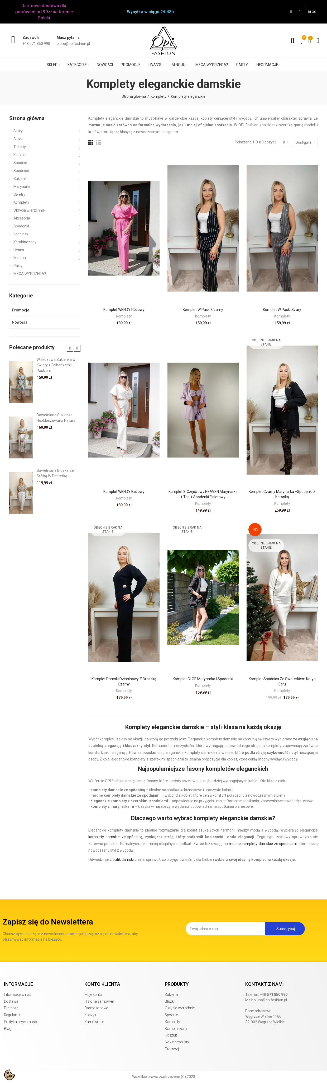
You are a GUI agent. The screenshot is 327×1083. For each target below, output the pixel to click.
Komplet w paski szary (282, 309)
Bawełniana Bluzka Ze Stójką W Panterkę (55, 473)
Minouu (19, 258)
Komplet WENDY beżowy (124, 491)
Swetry (19, 194)
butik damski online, (129, 859)
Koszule (20, 155)
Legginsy (20, 234)
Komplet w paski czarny (203, 309)
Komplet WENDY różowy (124, 309)
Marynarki (21, 186)
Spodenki (21, 226)
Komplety (124, 316)
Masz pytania (68, 37)
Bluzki (18, 139)
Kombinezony (24, 242)
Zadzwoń (30, 37)
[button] (312, 11)
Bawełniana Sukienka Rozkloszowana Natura (56, 418)
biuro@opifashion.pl (270, 1000)
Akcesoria (21, 218)
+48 (273, 994)
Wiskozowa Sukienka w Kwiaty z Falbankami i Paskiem (56, 365)
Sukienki (20, 178)
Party (17, 266)
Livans (18, 250)
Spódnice (21, 171)
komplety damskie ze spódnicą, (115, 837)
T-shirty (19, 147)
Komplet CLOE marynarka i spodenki (203, 679)
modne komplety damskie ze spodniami (263, 844)
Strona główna (27, 118)
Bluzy (18, 131)
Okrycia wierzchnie (29, 210)
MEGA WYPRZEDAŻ (29, 274)
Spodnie (20, 163)
